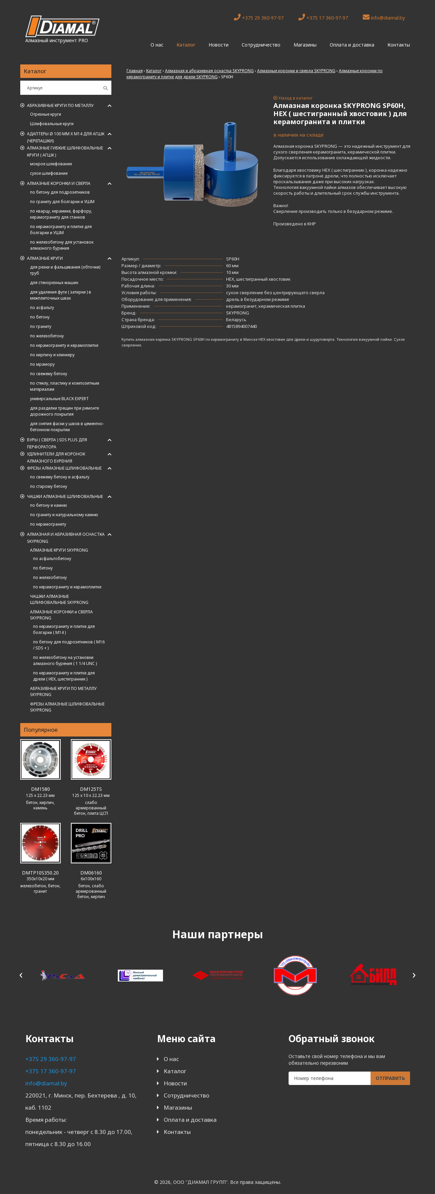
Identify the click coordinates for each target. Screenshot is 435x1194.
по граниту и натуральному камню (64, 515)
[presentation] (21, 974)
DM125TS (91, 789)
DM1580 (40, 789)
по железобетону (47, 336)
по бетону (40, 317)
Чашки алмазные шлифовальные (65, 496)
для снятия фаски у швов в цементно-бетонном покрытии (67, 427)
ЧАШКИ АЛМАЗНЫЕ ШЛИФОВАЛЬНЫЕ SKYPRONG (59, 599)
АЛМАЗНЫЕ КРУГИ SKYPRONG (59, 550)
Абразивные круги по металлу (60, 105)
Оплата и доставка (352, 44)
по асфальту (42, 307)
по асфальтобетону (52, 558)
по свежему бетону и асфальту (59, 477)
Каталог (185, 44)
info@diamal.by (384, 17)
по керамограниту (48, 524)
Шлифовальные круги (52, 124)
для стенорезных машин (54, 282)
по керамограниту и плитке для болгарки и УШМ (61, 229)
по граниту (40, 326)
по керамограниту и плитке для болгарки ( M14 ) (64, 629)
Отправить (390, 1078)
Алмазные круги (45, 258)
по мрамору (42, 364)
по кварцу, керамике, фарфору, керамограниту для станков (61, 214)
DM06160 (91, 872)
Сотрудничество (261, 44)
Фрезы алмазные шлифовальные (64, 468)
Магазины (305, 44)
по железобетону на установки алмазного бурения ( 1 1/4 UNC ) (65, 660)
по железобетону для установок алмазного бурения (61, 245)
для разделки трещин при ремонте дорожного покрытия (64, 411)
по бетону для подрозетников (60, 192)
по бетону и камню (48, 505)
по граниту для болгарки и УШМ (62, 201)
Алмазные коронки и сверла (58, 183)
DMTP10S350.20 (40, 872)
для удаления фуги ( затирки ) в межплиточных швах (60, 295)
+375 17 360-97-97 (323, 17)
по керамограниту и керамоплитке (64, 345)
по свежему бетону (48, 374)
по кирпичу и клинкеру (52, 355)
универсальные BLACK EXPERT (59, 398)
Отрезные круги (45, 114)
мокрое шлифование (51, 164)
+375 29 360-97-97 (258, 17)
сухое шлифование (48, 173)
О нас (157, 44)
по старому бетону (48, 486)
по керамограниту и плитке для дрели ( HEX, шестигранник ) (64, 676)
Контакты (398, 44)
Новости (218, 44)
